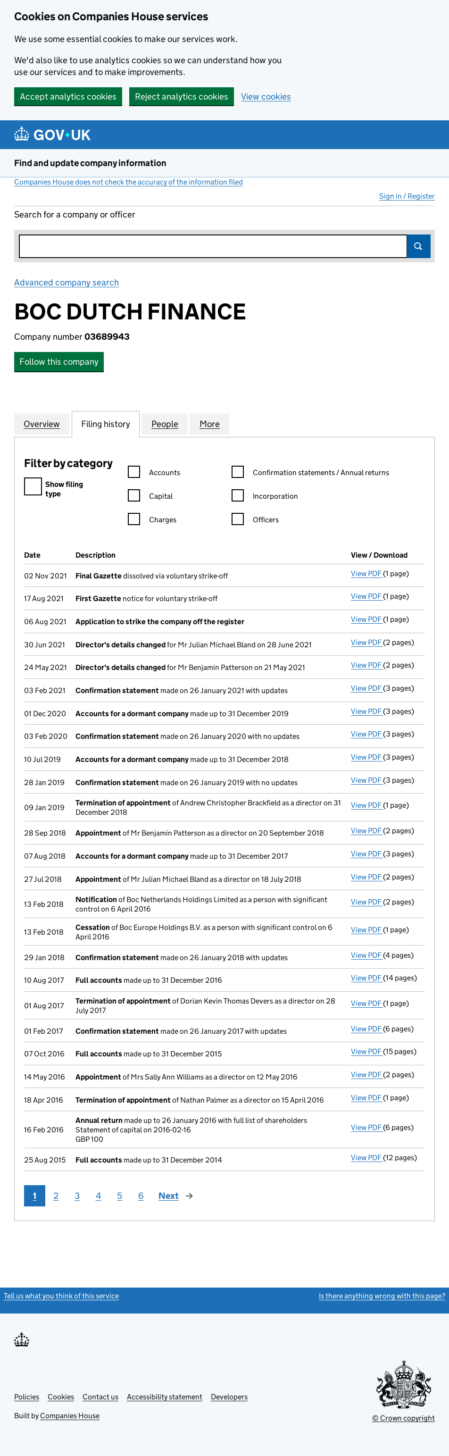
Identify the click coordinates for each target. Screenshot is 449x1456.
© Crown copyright (403, 1418)
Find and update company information (90, 163)
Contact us (100, 1396)
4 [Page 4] (98, 1195)
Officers (255, 521)
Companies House (70, 1415)
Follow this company (59, 361)
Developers (229, 1396)
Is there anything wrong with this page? (382, 1295)
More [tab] (210, 423)
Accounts (154, 474)
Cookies (61, 1396)
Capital (150, 497)
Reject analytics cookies (181, 96)
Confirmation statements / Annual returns (310, 474)
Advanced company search (66, 282)
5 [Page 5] (119, 1195)
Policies (26, 1396)
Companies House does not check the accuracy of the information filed (128, 181)
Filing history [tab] (105, 423)
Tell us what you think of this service (61, 1295)
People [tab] (164, 423)
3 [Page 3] (77, 1195)
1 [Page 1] (34, 1195)
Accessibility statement (164, 1396)
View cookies (266, 96)
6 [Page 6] (141, 1195)
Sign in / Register (407, 196)
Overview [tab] (42, 423)
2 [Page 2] (55, 1195)
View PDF (367, 573)
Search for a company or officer (74, 214)
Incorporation (265, 497)
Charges (152, 521)
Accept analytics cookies (68, 96)
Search (419, 246)
